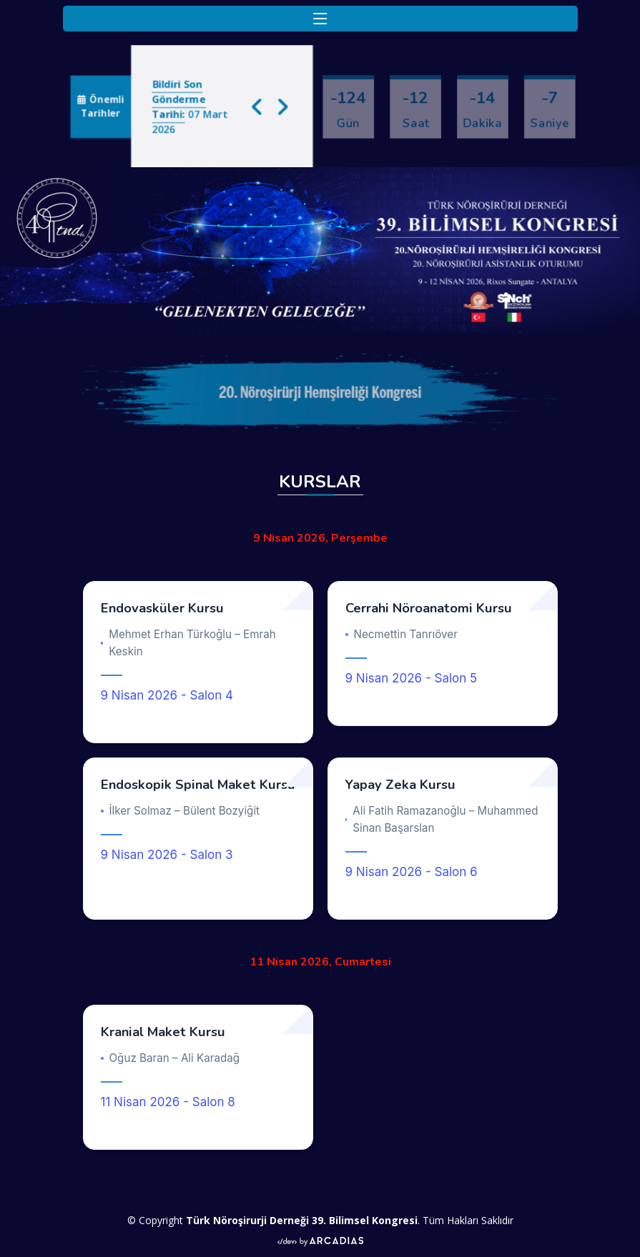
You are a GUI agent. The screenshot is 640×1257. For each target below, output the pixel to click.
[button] (261, 106)
